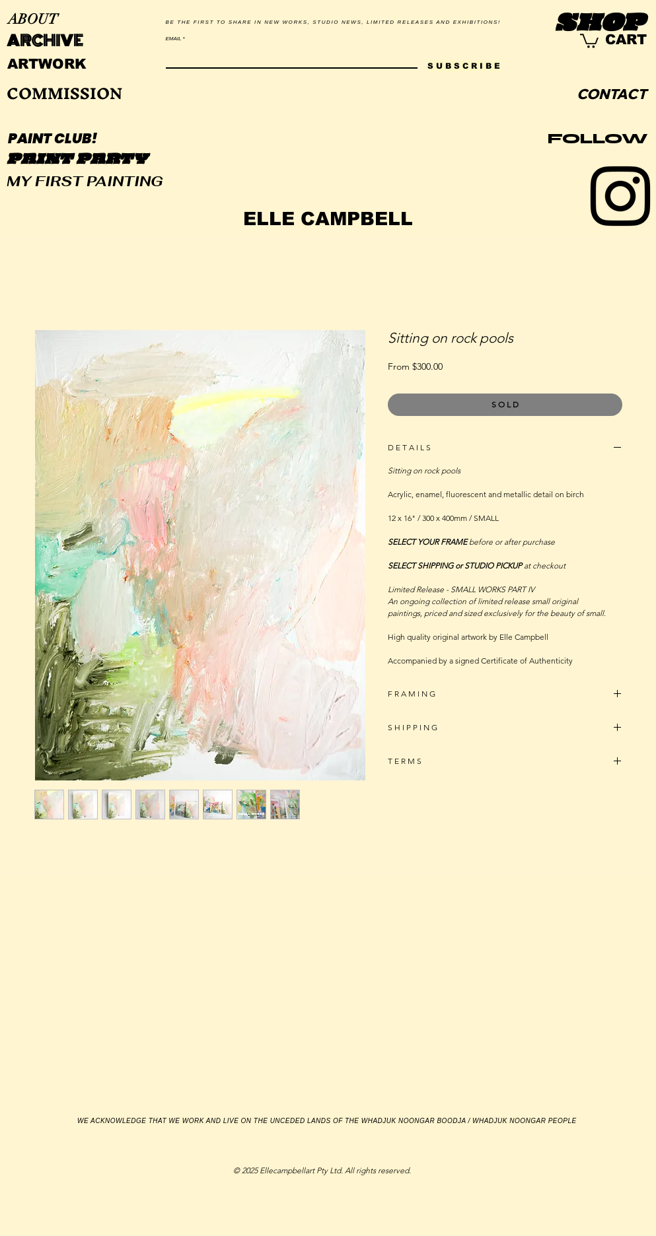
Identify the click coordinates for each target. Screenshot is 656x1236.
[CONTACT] (612, 94)
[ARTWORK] (47, 64)
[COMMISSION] (64, 93)
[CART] (626, 39)
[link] (589, 40)
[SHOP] (600, 24)
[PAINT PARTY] (77, 160)
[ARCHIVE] (45, 41)
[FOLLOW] (598, 139)
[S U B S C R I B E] (463, 66)
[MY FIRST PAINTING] (85, 181)
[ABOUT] (33, 20)
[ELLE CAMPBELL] (328, 218)
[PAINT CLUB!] (53, 138)
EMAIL (174, 39)
